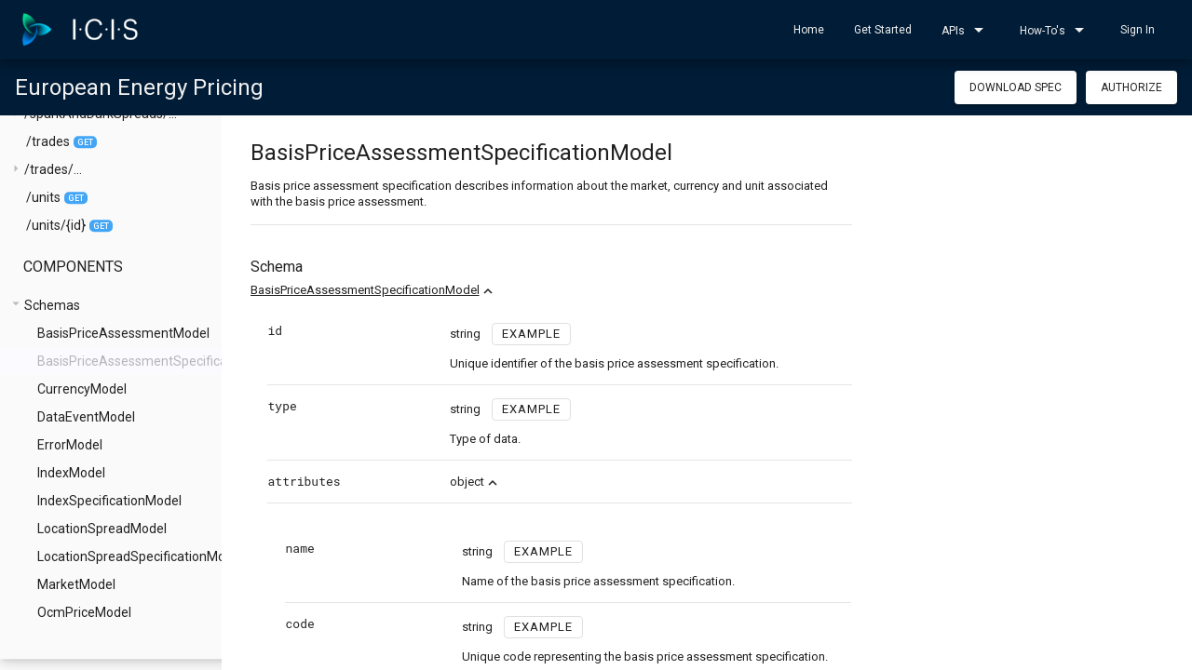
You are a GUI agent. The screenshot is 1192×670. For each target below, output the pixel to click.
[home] (80, 30)
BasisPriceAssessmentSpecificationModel (404, 290)
